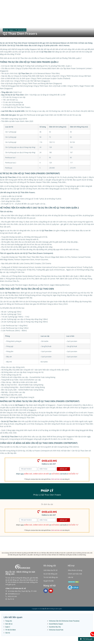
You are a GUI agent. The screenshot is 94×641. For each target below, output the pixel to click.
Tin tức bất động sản (51, 577)
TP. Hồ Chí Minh (10, 630)
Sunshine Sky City (55, 627)
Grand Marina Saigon (56, 624)
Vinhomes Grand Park (56, 630)
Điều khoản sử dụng (75, 570)
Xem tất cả (8, 624)
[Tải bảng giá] (86, 639)
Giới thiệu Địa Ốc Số (50, 570)
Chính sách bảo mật (56, 479)
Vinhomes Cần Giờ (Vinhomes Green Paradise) (64, 621)
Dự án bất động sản (50, 574)
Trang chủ (8, 621)
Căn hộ (7, 633)
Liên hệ (70, 577)
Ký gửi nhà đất (49, 581)
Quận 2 (7, 627)
